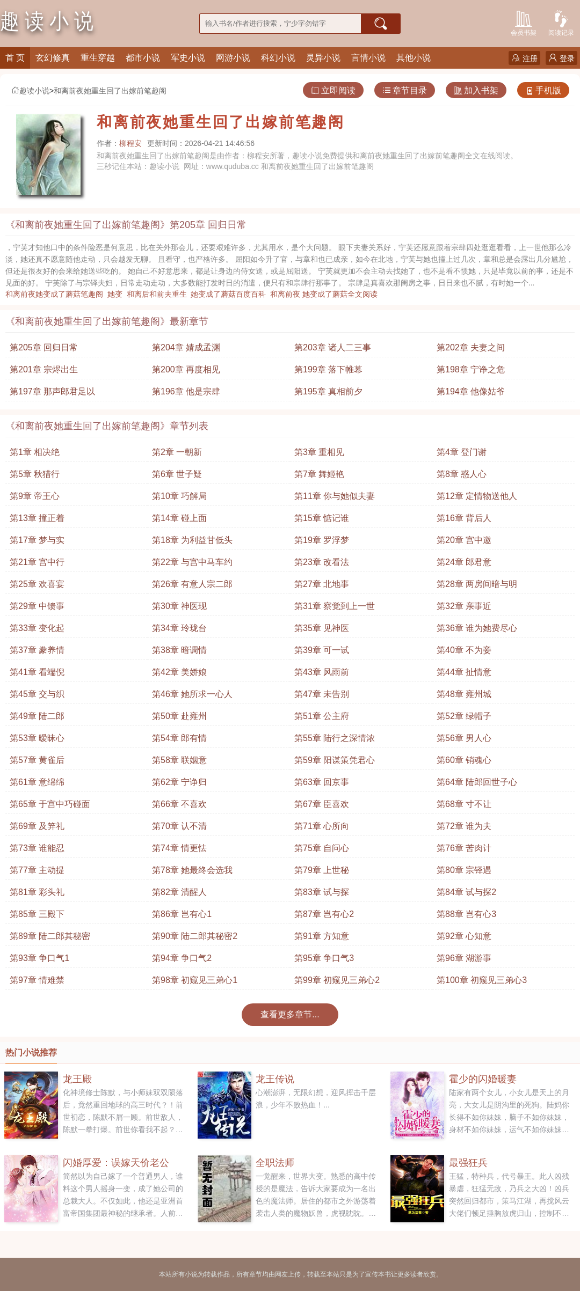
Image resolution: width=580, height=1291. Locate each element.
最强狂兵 (468, 1162)
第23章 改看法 (321, 562)
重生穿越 (98, 57)
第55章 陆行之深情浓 (334, 738)
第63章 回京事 (321, 782)
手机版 (543, 90)
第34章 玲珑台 (179, 628)
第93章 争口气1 (39, 958)
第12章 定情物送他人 (477, 496)
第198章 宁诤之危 (471, 369)
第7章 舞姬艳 (319, 474)
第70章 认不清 (179, 826)
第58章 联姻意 (179, 760)
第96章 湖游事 (464, 958)
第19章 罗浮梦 (321, 540)
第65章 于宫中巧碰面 (50, 804)
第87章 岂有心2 (324, 914)
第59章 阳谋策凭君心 (334, 760)
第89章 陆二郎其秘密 (50, 936)
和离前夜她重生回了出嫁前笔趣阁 (110, 90)
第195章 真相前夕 (328, 391)
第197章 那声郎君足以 (52, 391)
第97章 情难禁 (37, 980)
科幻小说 (278, 57)
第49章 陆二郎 (37, 716)
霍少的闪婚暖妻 (483, 1079)
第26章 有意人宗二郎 (192, 584)
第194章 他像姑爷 (471, 391)
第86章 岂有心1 (182, 914)
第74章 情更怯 (179, 848)
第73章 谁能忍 (37, 848)
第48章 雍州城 (464, 694)
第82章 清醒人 (179, 892)
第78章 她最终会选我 (192, 870)
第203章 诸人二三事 (332, 347)
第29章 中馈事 (37, 606)
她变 (117, 294)
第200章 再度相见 (186, 369)
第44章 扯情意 (464, 672)
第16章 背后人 (464, 518)
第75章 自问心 (321, 848)
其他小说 (413, 57)
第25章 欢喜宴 (37, 584)
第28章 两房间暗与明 (477, 584)
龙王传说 (275, 1079)
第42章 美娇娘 (179, 672)
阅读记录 (561, 22)
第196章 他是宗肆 (186, 391)
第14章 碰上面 (179, 518)
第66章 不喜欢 (179, 804)
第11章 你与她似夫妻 (334, 496)
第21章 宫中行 (37, 562)
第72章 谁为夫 (464, 826)
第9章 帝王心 (35, 496)
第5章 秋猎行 (35, 474)
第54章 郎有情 (179, 738)
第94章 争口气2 (182, 958)
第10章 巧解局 (179, 496)
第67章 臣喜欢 (321, 804)
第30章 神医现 (179, 606)
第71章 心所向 (321, 826)
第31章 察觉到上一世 (334, 606)
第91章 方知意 (321, 936)
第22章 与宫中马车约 (192, 562)
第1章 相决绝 (35, 452)
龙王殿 (77, 1079)
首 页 (15, 57)
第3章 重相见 (319, 452)
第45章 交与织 (37, 694)
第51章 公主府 (321, 716)
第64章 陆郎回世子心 (477, 782)
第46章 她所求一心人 (192, 694)
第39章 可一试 (321, 650)
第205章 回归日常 (44, 347)
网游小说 (233, 57)
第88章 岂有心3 (466, 914)
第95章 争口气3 (324, 958)
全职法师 (275, 1162)
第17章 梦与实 (37, 540)
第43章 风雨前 (321, 672)
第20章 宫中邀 (464, 540)
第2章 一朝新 (177, 452)
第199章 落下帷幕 (328, 369)
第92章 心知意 (464, 936)
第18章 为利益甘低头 (192, 540)
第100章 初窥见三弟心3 (482, 980)
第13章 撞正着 (37, 518)
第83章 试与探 (321, 892)
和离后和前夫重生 (159, 294)
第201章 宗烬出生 (44, 369)
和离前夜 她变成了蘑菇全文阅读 (326, 294)
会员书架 (523, 22)
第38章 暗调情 (179, 650)
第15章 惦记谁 (321, 518)
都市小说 (143, 57)
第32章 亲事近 (464, 606)
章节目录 (404, 90)
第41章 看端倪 (37, 672)
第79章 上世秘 (321, 870)
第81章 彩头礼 (37, 892)
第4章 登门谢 (462, 452)
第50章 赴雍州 (179, 716)
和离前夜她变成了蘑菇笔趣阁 (56, 294)
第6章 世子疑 (177, 474)
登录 (561, 58)
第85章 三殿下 (37, 914)
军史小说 (188, 57)
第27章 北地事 (321, 584)
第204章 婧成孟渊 (186, 347)
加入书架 (476, 90)
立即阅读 (333, 90)
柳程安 (130, 143)
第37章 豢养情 (37, 650)
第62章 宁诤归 (179, 782)
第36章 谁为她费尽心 (477, 628)
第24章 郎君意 (464, 562)
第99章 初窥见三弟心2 (337, 980)
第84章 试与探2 (466, 892)
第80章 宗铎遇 (464, 870)
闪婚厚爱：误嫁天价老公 (116, 1162)
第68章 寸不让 (464, 804)
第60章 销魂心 (464, 760)
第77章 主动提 (37, 870)
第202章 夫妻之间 (471, 347)
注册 (524, 58)
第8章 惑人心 (462, 474)
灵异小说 (323, 57)
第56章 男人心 (464, 738)
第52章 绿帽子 (464, 716)
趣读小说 (30, 90)
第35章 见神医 (321, 628)
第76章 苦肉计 (464, 848)
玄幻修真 (52, 57)
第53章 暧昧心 (37, 738)
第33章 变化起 (37, 628)
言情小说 (368, 57)
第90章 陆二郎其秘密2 (194, 936)
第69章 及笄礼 (37, 826)
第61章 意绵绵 (37, 782)
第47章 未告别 (321, 694)
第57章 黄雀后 (37, 760)
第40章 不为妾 (464, 650)
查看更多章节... (289, 1014)
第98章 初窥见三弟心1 (194, 980)
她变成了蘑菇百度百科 (230, 294)
